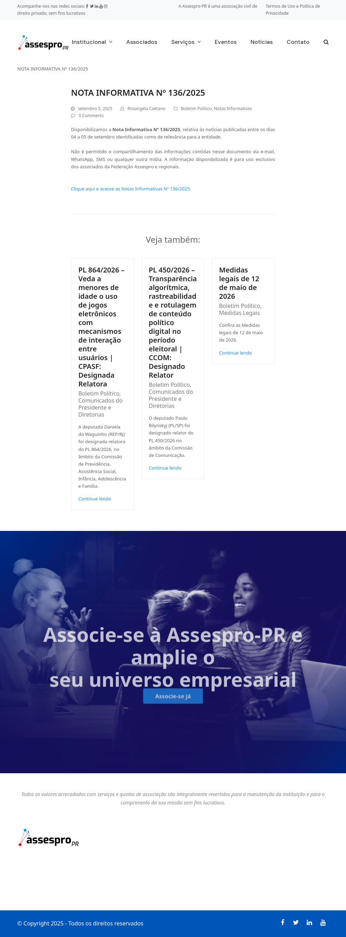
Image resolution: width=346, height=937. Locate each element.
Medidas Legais (239, 313)
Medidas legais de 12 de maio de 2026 (239, 283)
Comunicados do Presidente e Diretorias (100, 407)
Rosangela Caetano (146, 109)
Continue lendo (94, 499)
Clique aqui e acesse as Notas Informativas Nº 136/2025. (131, 189)
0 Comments (91, 116)
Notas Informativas (233, 109)
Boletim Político (196, 109)
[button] (326, 42)
